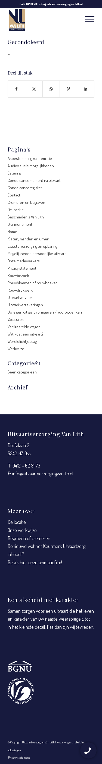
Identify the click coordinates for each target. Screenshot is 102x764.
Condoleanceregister (25, 187)
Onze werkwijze (22, 530)
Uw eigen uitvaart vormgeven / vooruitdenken (45, 312)
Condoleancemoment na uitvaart (34, 180)
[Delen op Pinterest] (68, 89)
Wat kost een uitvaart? (26, 334)
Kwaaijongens (65, 742)
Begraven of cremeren (29, 538)
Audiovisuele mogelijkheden (31, 165)
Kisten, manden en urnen (28, 238)
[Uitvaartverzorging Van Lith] (42, 20)
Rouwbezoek (18, 275)
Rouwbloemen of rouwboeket (32, 282)
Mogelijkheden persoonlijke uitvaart (37, 253)
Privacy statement (22, 268)
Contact (14, 195)
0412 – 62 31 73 (26, 466)
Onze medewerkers (24, 260)
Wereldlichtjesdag (22, 341)
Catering (14, 173)
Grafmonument (20, 224)
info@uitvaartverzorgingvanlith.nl (61, 4)
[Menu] (86, 19)
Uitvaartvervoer (20, 297)
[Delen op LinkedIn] (85, 89)
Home (12, 231)
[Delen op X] (33, 89)
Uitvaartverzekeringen (25, 304)
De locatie (16, 209)
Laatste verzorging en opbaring (32, 246)
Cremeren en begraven (26, 202)
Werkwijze (16, 348)
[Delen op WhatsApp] (51, 89)
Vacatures (16, 319)
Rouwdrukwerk (20, 290)
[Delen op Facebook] (16, 89)
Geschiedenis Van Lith (26, 217)
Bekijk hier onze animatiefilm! (35, 562)
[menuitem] (86, 19)
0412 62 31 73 (28, 4)
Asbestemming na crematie (30, 158)
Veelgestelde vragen (24, 326)
